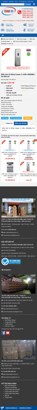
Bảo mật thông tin (10, 385)
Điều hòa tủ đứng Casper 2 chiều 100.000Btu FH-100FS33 (10, 175)
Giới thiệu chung (10, 320)
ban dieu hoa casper (13, 135)
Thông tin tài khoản (11, 387)
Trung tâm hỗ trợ (10, 322)
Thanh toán (8, 397)
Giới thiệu (11, 1)
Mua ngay (5, 118)
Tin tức (16, 1)
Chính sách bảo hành (11, 391)
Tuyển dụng (30, 1)
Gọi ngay (28, 118)
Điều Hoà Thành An (8, 39)
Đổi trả (7, 395)
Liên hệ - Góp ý (10, 326)
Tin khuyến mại (22, 1)
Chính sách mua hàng (12, 393)
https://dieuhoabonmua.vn (10, 232)
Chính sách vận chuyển (12, 389)
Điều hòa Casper (22, 39)
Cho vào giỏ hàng (16, 118)
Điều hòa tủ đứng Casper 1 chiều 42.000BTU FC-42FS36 (10, 154)
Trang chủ (5, 1)
